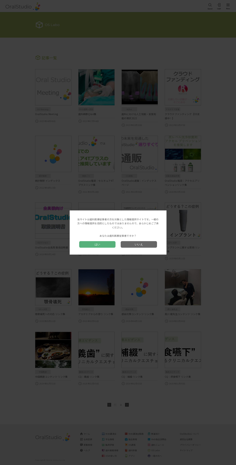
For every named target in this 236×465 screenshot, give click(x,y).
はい (97, 244)
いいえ (139, 244)
